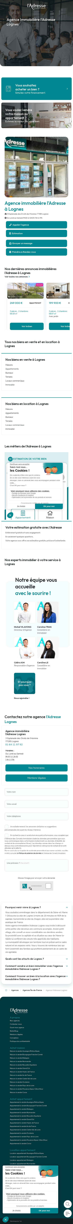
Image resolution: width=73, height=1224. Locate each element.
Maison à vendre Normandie (20, 1061)
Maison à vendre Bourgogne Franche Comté (26, 1055)
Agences (15, 990)
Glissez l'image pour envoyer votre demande (36, 878)
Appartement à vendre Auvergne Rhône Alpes (27, 1102)
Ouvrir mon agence (17, 1028)
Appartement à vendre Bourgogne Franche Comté (28, 1106)
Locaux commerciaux (14, 380)
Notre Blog (14, 1031)
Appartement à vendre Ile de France (23, 1126)
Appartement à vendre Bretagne (21, 1109)
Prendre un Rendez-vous (22, 252)
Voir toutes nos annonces (17, 276)
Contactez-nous (16, 1024)
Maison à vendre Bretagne (19, 1058)
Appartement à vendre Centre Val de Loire (25, 1130)
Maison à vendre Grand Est (20, 1068)
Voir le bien (27, 326)
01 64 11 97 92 (14, 744)
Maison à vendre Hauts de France (22, 1072)
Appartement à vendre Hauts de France (24, 1123)
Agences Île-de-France (32, 990)
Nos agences (15, 1021)
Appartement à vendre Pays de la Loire (24, 1137)
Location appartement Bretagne (21, 1160)
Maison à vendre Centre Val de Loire (23, 1079)
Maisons (9, 365)
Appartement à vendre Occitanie (22, 1133)
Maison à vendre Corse (18, 1092)
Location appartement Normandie (22, 1164)
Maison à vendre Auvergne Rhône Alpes (25, 1051)
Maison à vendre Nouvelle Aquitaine (23, 1065)
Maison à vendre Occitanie (19, 1082)
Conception (14, 1038)
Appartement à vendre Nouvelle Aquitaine (25, 1116)
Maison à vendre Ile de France (21, 1075)
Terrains (8, 377)
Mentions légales (36, 778)
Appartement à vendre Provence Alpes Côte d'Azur (28, 1140)
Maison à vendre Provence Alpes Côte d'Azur (26, 1089)
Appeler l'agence (19, 224)
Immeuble (10, 384)
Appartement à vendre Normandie (22, 1112)
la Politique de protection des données (29, 853)
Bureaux (9, 373)
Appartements (12, 369)
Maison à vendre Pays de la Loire (22, 1085)
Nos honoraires (36, 767)
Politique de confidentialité (20, 1041)
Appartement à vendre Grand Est (22, 1119)
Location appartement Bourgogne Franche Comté (28, 1157)
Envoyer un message (20, 243)
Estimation (16, 233)
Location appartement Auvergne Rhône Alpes (27, 1153)
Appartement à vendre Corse (20, 1143)
